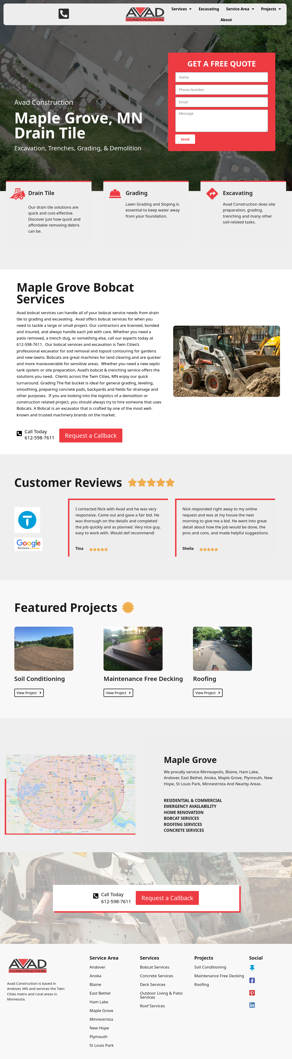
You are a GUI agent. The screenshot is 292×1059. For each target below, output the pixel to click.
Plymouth (99, 1036)
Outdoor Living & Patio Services (161, 995)
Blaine (95, 984)
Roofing (204, 678)
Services (182, 9)
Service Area (240, 9)
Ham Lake (99, 1001)
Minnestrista (101, 1019)
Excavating (209, 9)
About (226, 19)
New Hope (99, 1028)
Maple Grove (101, 1010)
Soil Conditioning (39, 678)
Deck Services (153, 984)
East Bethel (100, 993)
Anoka (95, 975)
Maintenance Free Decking (143, 678)
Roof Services (152, 1005)
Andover (97, 967)
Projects (271, 9)
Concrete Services (156, 975)
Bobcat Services (154, 967)
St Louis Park (102, 1045)
